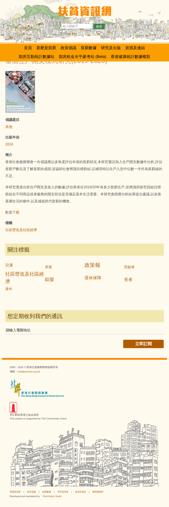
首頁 (28, 48)
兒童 (9, 265)
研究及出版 (111, 48)
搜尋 (99, 26)
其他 (8, 127)
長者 (128, 279)
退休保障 (92, 277)
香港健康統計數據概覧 (130, 56)
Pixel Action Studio (52, 496)
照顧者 (129, 267)
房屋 (48, 267)
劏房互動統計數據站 (36, 56)
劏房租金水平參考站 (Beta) (82, 56)
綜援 (49, 279)
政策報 (92, 265)
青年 (8, 289)
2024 (9, 144)
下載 (15, 212)
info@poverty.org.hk (29, 371)
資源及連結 (135, 48)
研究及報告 (63, 492)
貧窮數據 (89, 48)
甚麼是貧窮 (46, 48)
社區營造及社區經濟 (21, 230)
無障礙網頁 (97, 492)
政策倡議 (68, 48)
